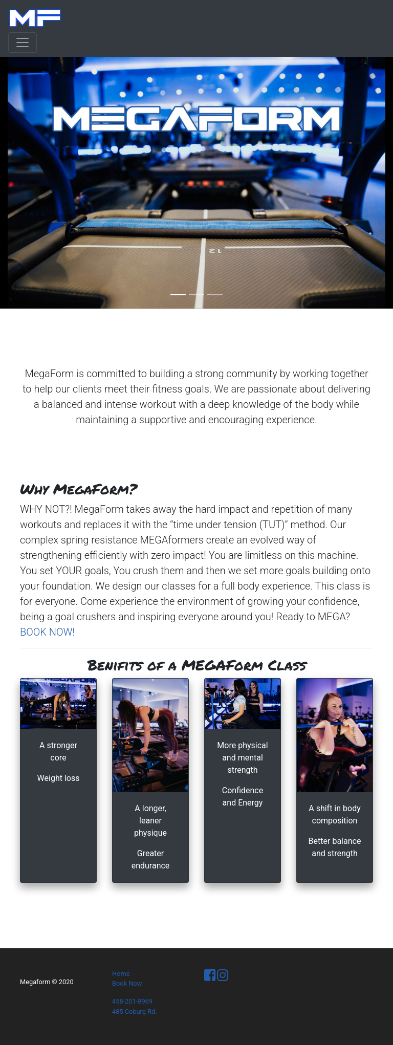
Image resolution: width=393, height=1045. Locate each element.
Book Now (127, 983)
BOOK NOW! (47, 632)
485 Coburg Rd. (134, 1011)
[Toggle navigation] (22, 42)
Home (120, 973)
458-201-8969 (132, 1001)
